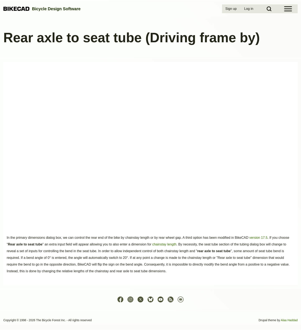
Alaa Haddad (289, 320)
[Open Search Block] (269, 8)
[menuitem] (231, 8)
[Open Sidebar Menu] (288, 8)
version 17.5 (258, 237)
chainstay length (164, 244)
